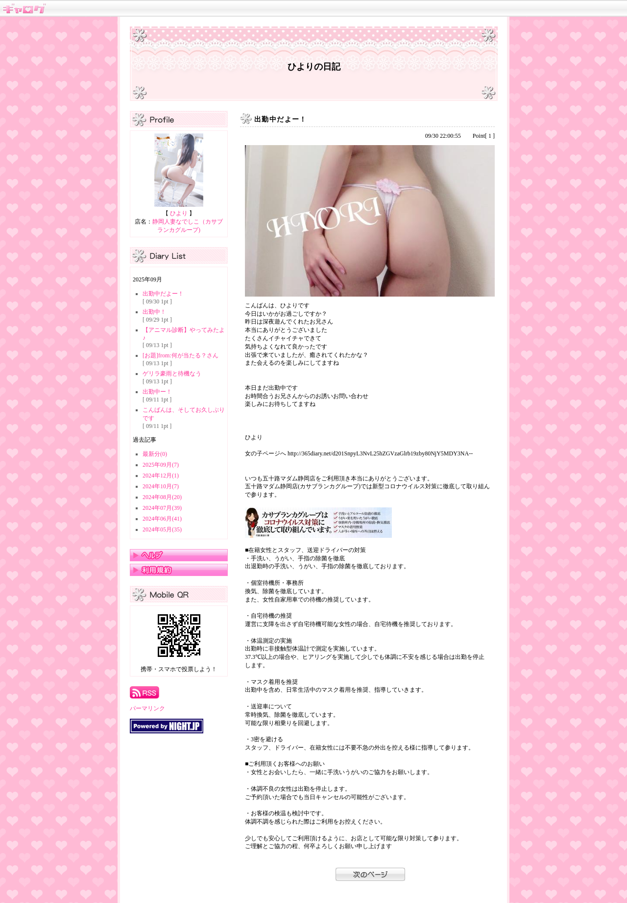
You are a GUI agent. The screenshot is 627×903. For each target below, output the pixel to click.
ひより (179, 213)
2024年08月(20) (162, 497)
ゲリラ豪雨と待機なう (172, 373)
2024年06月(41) (162, 518)
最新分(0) (155, 454)
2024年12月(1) (161, 475)
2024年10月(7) (161, 486)
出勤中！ (154, 311)
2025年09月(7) (161, 464)
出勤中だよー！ (163, 293)
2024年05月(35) (162, 529)
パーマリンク (147, 708)
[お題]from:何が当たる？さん (180, 355)
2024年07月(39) (162, 507)
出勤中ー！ (157, 391)
